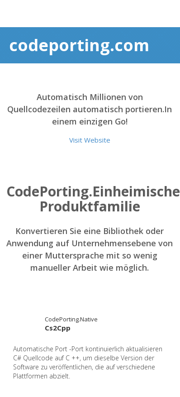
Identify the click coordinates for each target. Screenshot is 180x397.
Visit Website (89, 139)
